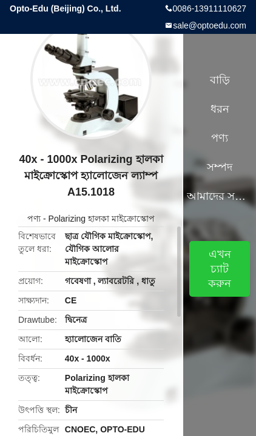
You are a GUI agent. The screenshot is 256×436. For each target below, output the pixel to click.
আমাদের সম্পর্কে (219, 196)
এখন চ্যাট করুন (219, 268)
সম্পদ (219, 167)
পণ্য (34, 218)
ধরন (220, 109)
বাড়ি (220, 80)
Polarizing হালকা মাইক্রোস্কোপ (102, 218)
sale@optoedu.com (209, 25)
